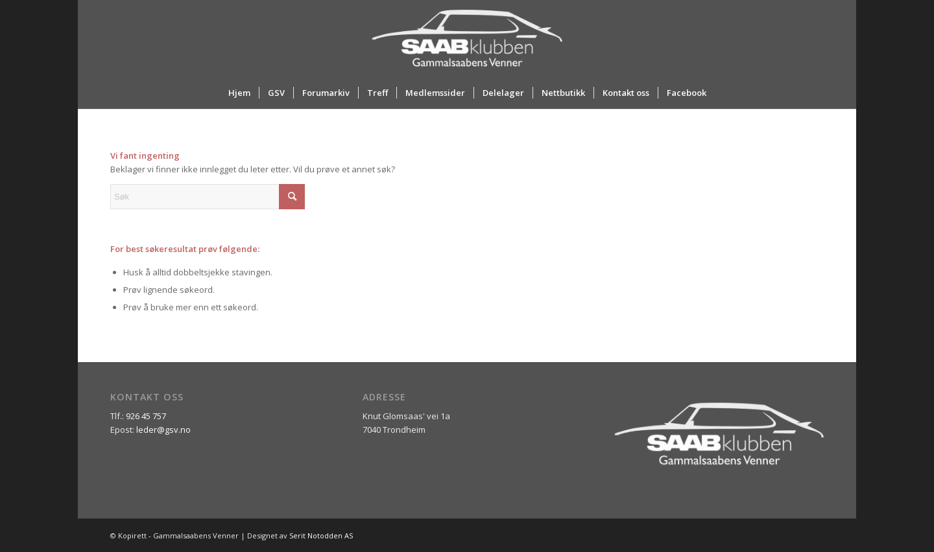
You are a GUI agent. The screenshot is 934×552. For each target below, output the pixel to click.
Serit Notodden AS (321, 535)
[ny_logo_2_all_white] (467, 38)
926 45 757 (146, 416)
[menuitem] (239, 92)
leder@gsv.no (163, 429)
